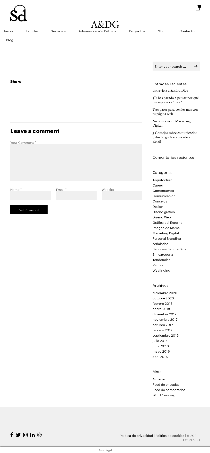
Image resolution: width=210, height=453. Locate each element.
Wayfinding (161, 270)
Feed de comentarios (169, 389)
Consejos (160, 201)
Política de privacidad (136, 435)
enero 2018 (161, 308)
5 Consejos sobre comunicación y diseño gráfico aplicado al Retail (175, 137)
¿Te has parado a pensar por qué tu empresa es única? (176, 100)
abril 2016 (160, 356)
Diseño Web (162, 217)
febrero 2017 (162, 329)
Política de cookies (169, 435)
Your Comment (23, 142)
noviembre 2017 (165, 319)
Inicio (59, 24)
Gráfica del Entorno (168, 222)
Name (16, 189)
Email (61, 189)
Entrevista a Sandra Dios (170, 90)
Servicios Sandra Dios (169, 248)
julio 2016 (160, 340)
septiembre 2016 (166, 335)
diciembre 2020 (165, 292)
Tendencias (161, 259)
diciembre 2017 (164, 313)
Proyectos (156, 24)
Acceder (159, 379)
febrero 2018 (162, 303)
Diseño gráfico (164, 211)
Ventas (158, 264)
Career (158, 185)
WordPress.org (164, 394)
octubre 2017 (163, 324)
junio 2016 (161, 345)
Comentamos (163, 190)
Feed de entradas (166, 384)
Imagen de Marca (166, 227)
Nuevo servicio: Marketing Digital (172, 123)
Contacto (190, 24)
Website (108, 189)
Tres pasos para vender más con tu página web (175, 112)
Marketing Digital (166, 232)
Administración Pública (125, 24)
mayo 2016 (161, 351)
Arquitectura (162, 179)
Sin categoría (163, 254)
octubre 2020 (163, 298)
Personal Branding (167, 238)
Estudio (75, 24)
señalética (160, 243)
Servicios (93, 24)
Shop (173, 24)
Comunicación (164, 195)
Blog (206, 24)
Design (158, 206)
